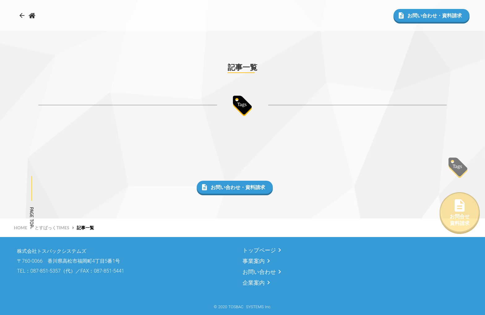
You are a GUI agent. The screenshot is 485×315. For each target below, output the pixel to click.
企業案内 (253, 282)
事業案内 (253, 261)
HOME (20, 227)
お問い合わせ (259, 272)
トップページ (259, 250)
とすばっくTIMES (52, 227)
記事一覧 (85, 227)
